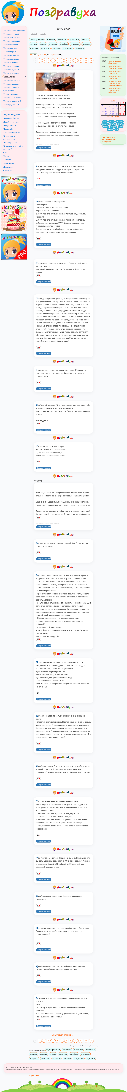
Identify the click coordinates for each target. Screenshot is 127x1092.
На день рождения (11, 114)
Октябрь (105, 124)
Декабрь (121, 124)
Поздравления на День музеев (114, 77)
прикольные (74, 39)
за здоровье (75, 44)
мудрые (43, 44)
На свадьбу (8, 129)
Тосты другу (9, 76)
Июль (105, 121)
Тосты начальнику (11, 80)
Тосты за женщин (11, 73)
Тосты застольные (11, 37)
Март (121, 127)
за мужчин (87, 44)
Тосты (6, 156)
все (33, 55)
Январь (105, 127)
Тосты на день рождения (14, 30)
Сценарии (7, 170)
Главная (34, 33)
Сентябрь (119, 121)
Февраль (114, 127)
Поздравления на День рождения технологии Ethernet (115, 83)
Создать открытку (44, 148)
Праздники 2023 (109, 137)
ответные (56, 48)
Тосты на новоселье (12, 97)
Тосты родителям (11, 104)
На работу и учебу (11, 122)
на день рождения (37, 39)
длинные (44, 55)
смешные (85, 39)
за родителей (68, 48)
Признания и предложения (9, 137)
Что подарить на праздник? (109, 140)
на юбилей (51, 39)
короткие (33, 44)
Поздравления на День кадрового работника (114, 90)
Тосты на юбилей (11, 34)
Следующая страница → (63, 1035)
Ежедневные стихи (11, 132)
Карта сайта (34, 1076)
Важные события (11, 118)
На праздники (9, 125)
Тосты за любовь (10, 62)
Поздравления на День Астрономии (115, 67)
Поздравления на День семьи (114, 62)
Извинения (8, 167)
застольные (62, 39)
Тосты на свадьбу (11, 84)
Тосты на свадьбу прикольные (11, 88)
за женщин (34, 48)
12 (86, 60)
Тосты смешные (10, 44)
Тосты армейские (11, 59)
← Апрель (109, 117)
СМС (5, 152)
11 (80, 60)
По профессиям (10, 142)
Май (113, 100)
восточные (53, 44)
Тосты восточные (11, 55)
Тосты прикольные (11, 41)
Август (111, 121)
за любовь (64, 44)
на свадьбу (45, 48)
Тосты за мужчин (11, 69)
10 (75, 60)
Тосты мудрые (9, 51)
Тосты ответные (10, 94)
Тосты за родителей (12, 101)
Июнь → (118, 117)
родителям (80, 48)
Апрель (110, 129)
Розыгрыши (8, 163)
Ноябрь (113, 124)
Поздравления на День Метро (114, 72)
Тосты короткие (10, 48)
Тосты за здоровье (11, 66)
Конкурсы (7, 160)
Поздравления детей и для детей (13, 147)
